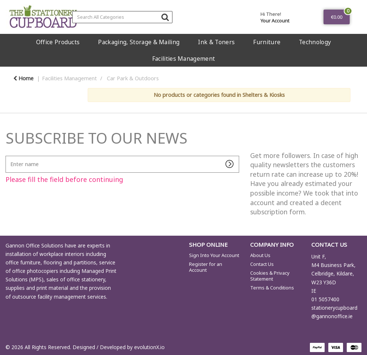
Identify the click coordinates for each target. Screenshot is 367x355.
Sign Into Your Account (214, 255)
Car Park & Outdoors (133, 78)
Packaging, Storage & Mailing (138, 42)
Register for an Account (205, 267)
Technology (315, 42)
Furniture (266, 42)
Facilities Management (183, 59)
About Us (260, 255)
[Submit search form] (165, 17)
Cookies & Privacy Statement (270, 276)
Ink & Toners (216, 42)
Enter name (7, 155)
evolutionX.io (149, 347)
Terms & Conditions (272, 287)
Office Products (58, 42)
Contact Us (262, 264)
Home (23, 78)
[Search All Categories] (122, 17)
